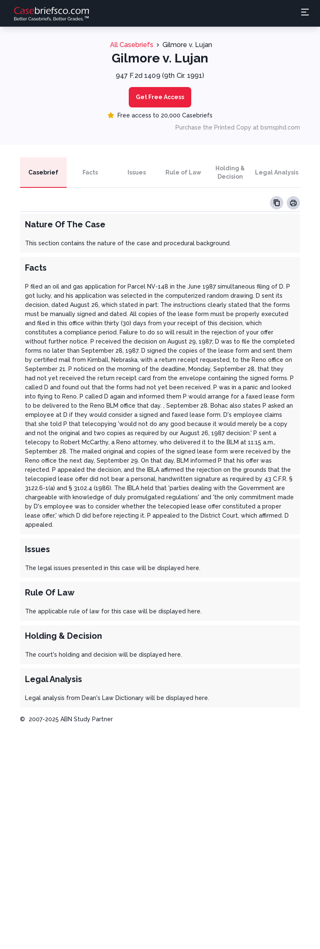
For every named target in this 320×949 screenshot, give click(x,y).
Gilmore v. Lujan (187, 45)
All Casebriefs (131, 45)
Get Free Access (160, 97)
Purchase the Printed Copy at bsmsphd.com (237, 127)
